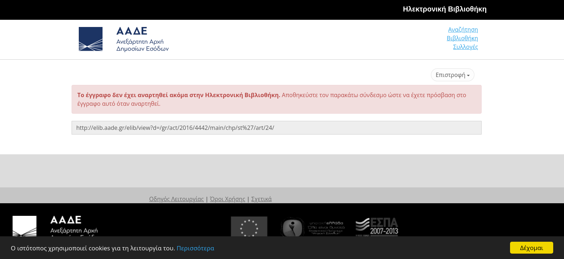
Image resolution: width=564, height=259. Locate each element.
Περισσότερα (195, 248)
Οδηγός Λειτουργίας (248, 192)
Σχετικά (333, 192)
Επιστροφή (453, 75)
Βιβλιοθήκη (418, 41)
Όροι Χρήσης (299, 192)
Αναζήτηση (368, 41)
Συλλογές (466, 41)
